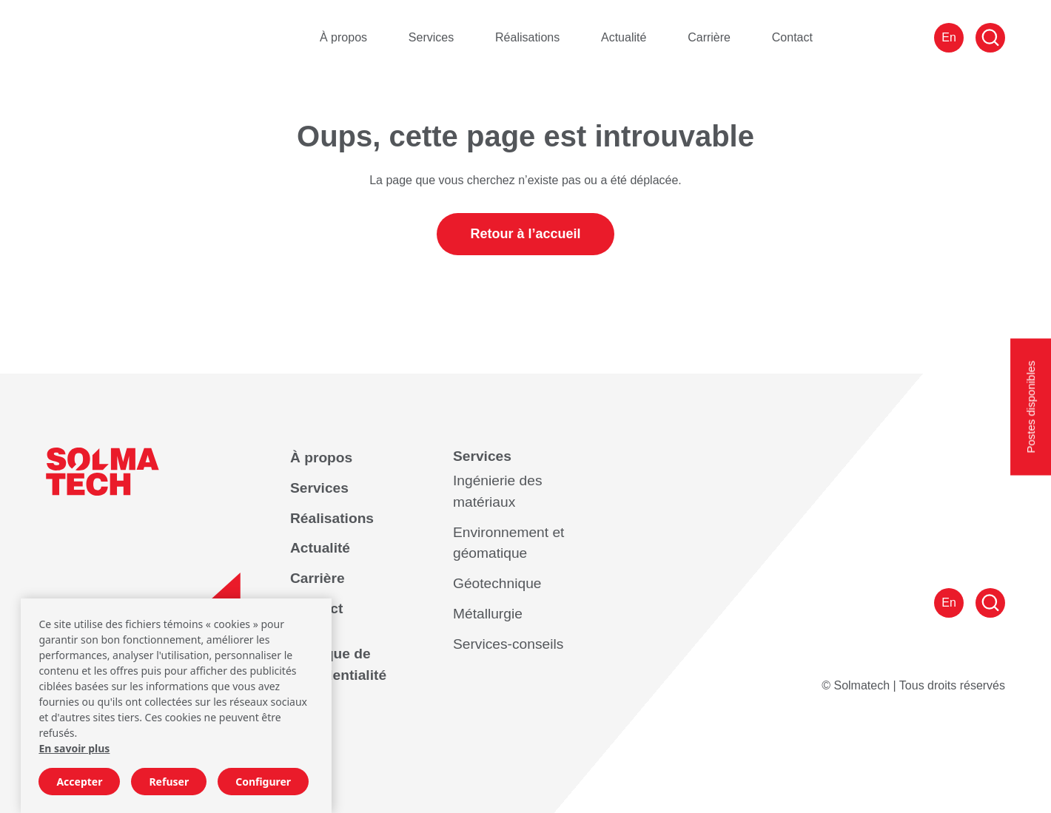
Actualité (623, 37)
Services (431, 37)
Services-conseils (508, 644)
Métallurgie (488, 613)
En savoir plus (74, 748)
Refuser (169, 782)
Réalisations (527, 37)
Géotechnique (497, 583)
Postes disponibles (1030, 406)
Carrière (709, 37)
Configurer (263, 782)
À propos (343, 37)
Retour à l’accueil (525, 233)
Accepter (79, 782)
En (948, 37)
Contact (792, 37)
